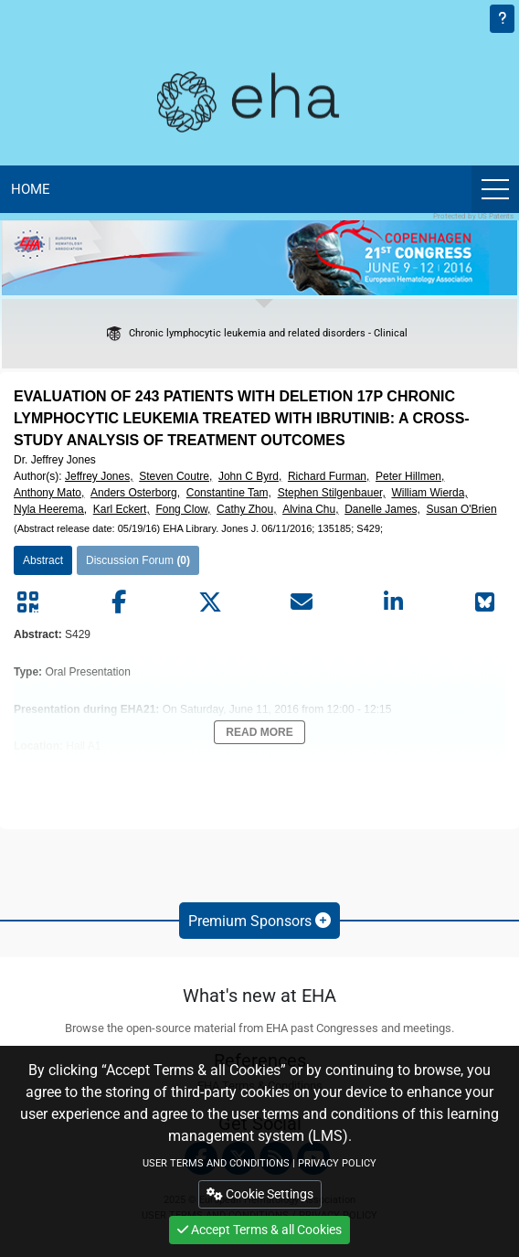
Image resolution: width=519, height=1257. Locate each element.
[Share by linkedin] (393, 602)
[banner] (259, 257)
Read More (259, 732)
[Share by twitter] (210, 602)
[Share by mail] (301, 602)
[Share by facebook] (118, 602)
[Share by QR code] (27, 602)
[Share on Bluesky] (484, 602)
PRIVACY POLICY (337, 1163)
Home (30, 189)
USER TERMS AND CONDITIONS (216, 1163)
